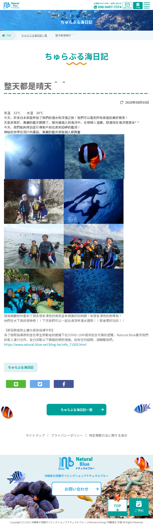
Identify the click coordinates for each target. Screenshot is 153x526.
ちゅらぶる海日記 (20, 367)
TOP (6, 35)
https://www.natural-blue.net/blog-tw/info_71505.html (45, 344)
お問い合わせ (82, 489)
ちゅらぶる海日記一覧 (34, 35)
